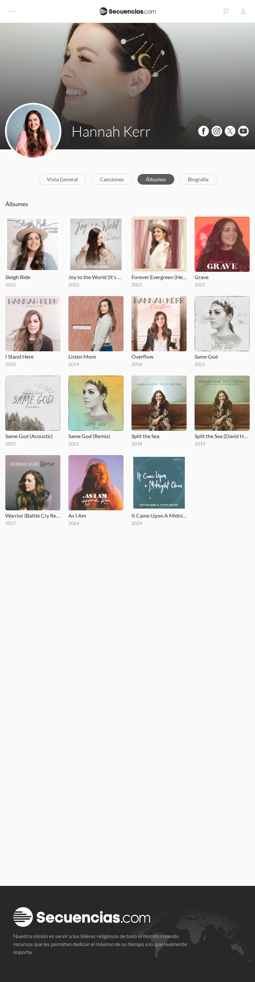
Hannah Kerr (111, 131)
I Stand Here (19, 356)
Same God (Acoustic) (29, 436)
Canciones (112, 179)
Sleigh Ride (17, 277)
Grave (202, 277)
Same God (206, 356)
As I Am (77, 515)
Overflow (142, 356)
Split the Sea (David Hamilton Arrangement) (222, 436)
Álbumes (156, 179)
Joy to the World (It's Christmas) (96, 277)
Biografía (198, 179)
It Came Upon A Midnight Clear (159, 515)
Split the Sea (145, 436)
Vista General (62, 179)
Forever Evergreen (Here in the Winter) (159, 277)
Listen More (82, 356)
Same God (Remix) (89, 436)
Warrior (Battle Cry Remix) (32, 515)
